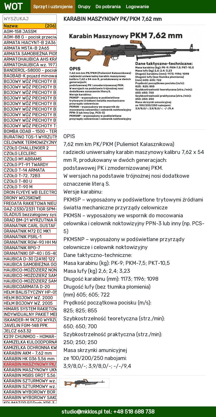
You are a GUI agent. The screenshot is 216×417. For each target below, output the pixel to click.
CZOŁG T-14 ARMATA (24, 170)
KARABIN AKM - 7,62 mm (28, 353)
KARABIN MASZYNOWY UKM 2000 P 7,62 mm (30, 369)
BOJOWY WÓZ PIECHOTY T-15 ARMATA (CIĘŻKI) (30, 125)
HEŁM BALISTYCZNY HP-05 (30, 292)
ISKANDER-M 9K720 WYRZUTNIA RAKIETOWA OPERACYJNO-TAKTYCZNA (30, 319)
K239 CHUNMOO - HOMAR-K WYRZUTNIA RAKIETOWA (30, 336)
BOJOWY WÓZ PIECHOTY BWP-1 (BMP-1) (30, 109)
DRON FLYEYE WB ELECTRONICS (30, 192)
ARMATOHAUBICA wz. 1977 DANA (30, 64)
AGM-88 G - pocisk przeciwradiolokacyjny (30, 37)
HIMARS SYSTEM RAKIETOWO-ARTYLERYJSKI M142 (30, 308)
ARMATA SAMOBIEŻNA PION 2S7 (30, 53)
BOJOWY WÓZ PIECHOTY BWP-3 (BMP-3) (30, 120)
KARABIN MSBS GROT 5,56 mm (30, 375)
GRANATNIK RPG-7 (22, 247)
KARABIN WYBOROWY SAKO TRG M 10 (30, 397)
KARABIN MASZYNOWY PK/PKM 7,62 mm (30, 364)
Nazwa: (30, 26)
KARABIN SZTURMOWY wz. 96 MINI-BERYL (30, 386)
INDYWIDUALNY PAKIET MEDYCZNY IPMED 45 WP (30, 314)
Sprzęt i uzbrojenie (53, 6)
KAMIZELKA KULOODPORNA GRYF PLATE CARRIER (30, 342)
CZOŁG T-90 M (18, 186)
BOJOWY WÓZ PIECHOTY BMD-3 (30, 92)
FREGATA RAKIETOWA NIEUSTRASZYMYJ (30, 203)
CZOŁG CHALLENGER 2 (26, 148)
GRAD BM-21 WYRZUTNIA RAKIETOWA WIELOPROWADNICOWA (30, 220)
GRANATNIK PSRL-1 (22, 236)
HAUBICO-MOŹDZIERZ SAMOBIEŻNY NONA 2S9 (30, 281)
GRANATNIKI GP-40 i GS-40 (30, 253)
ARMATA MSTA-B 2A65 (26, 48)
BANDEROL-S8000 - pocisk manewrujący (30, 70)
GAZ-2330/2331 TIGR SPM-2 (30, 209)
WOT (13, 6)
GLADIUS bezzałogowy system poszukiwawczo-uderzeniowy (30, 214)
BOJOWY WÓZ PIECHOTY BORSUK (30, 103)
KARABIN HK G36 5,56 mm (29, 358)
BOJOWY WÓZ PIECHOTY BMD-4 (30, 98)
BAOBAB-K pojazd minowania (30, 75)
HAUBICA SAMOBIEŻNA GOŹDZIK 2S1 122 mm (30, 264)
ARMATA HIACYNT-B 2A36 (30, 42)
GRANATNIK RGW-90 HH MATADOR (30, 242)
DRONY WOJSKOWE (22, 197)
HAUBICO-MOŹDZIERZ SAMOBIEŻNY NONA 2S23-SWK (30, 275)
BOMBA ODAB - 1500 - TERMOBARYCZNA (30, 131)
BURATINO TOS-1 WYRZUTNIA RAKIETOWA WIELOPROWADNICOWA (30, 136)
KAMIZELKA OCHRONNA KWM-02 (30, 347)
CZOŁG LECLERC (20, 153)
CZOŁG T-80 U (18, 181)
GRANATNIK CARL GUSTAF (30, 225)
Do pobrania (108, 6)
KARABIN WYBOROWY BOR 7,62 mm (30, 392)
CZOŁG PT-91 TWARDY (26, 164)
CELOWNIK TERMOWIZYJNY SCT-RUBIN (30, 142)
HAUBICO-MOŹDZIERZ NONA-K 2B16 (30, 270)
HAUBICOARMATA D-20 (27, 286)
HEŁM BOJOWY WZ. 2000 (28, 297)
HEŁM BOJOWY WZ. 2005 (28, 303)
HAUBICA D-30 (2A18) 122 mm (30, 258)
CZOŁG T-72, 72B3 (22, 175)
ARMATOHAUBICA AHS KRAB (30, 59)
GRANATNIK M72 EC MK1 (27, 231)
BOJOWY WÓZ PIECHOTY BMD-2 (30, 87)
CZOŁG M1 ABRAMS (23, 159)
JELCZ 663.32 (17, 331)
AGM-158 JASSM (20, 31)
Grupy (84, 6)
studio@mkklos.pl (82, 412)
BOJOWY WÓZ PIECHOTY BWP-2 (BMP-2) (30, 114)
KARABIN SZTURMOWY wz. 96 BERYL (30, 380)
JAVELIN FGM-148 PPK (26, 325)
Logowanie (137, 6)
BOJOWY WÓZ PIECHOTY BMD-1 (30, 81)
